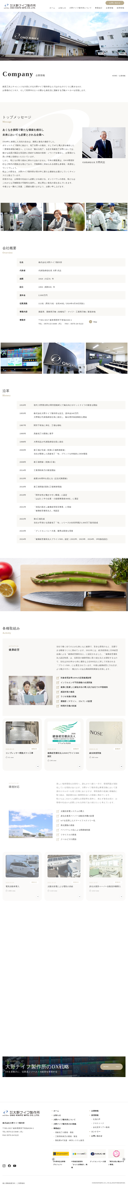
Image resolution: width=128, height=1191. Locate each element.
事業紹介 (98, 8)
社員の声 (96, 1119)
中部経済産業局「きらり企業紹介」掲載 (79, 1158)
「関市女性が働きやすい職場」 (116, 1157)
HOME (114, 76)
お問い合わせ (114, 3)
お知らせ (62, 8)
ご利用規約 (21, 1183)
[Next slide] (124, 1159)
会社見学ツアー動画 (101, 1127)
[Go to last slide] (53, 1159)
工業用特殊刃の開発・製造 (66, 1136)
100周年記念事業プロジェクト (61, 1157)
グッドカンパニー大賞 (98, 1155)
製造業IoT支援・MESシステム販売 (69, 1140)
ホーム (52, 8)
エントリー (95, 1132)
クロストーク (98, 1123)
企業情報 (109, 8)
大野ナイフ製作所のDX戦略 (65, 1124)
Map (95, 322)
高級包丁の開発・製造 (64, 1132)
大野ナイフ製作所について (80, 8)
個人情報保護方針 (8, 1183)
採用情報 (120, 8)
